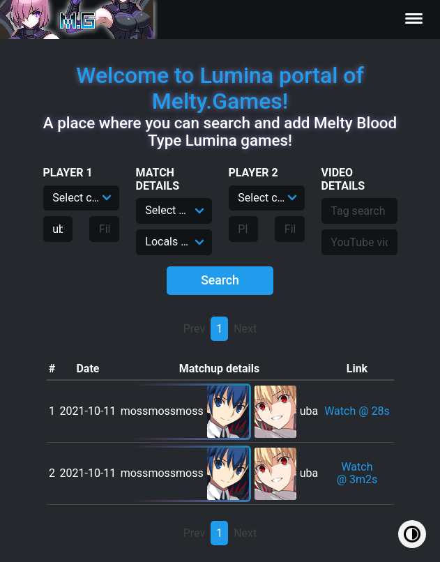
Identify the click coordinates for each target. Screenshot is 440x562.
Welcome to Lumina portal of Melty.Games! (220, 88)
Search (220, 280)
